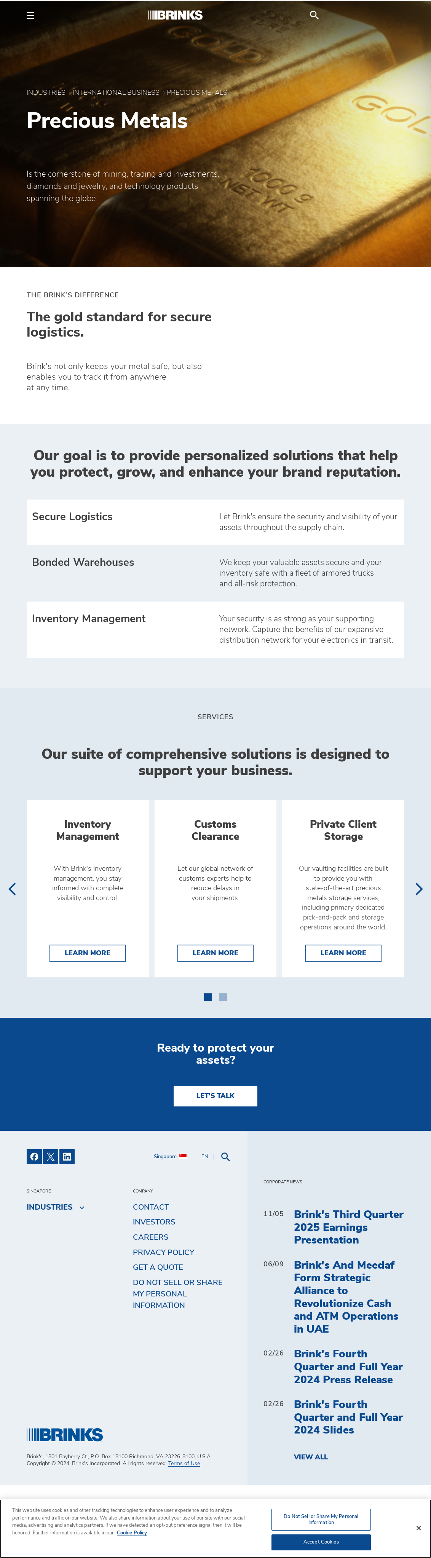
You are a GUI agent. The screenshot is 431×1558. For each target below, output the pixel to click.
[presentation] (11, 925)
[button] (208, 1068)
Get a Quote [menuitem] (158, 1340)
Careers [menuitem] (151, 1310)
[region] (215, 1528)
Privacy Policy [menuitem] (163, 1325)
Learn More (95, 1025)
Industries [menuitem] (50, 1280)
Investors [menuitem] (154, 1295)
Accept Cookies (321, 1542)
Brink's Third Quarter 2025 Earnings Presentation (349, 1300)
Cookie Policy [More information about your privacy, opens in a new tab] (132, 1533)
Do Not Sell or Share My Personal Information (178, 1366)
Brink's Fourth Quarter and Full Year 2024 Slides (348, 1490)
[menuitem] (395, 15)
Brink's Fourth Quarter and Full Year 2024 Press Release (348, 1440)
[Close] (418, 1528)
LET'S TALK (215, 1168)
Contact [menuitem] (151, 1279)
